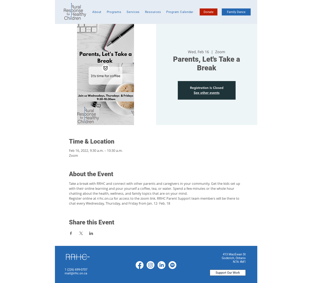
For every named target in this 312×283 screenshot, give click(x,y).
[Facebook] (140, 265)
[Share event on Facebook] (71, 233)
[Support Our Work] (228, 273)
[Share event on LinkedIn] (91, 233)
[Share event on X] (81, 233)
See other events (206, 93)
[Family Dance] (236, 11)
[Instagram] (150, 265)
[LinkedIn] (161, 265)
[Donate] (208, 11)
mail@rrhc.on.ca (76, 273)
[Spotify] (172, 265)
